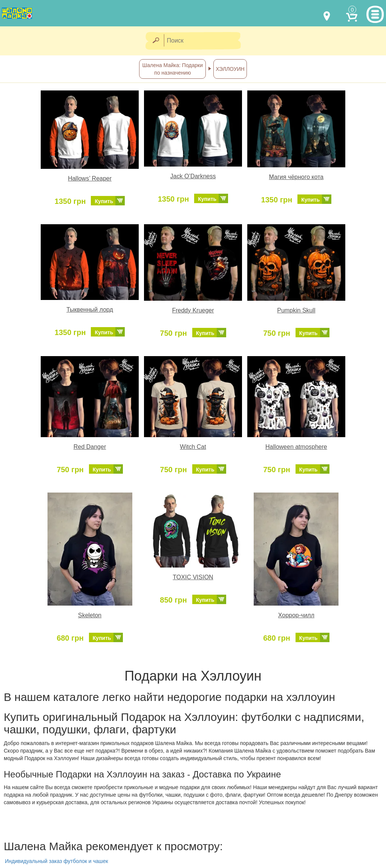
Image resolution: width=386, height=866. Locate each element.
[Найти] (155, 41)
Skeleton (89, 615)
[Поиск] (204, 41)
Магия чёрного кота (296, 177)
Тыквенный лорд (89, 309)
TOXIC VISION (193, 577)
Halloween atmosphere (296, 447)
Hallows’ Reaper (90, 178)
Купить (104, 201)
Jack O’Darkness (193, 176)
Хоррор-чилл (296, 615)
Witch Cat (193, 447)
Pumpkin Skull (296, 310)
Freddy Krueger (193, 310)
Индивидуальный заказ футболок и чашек (56, 861)
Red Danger (90, 447)
